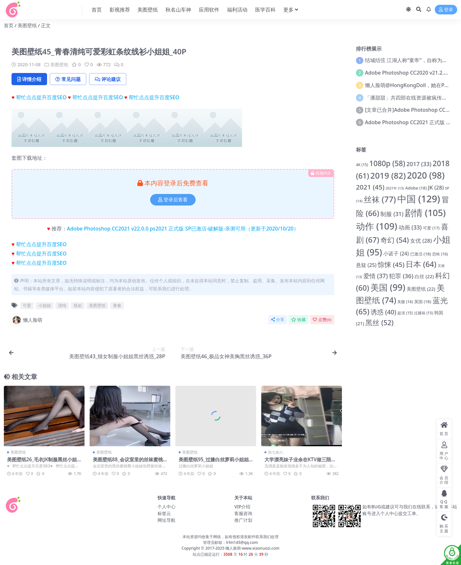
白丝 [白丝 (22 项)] (424, 276)
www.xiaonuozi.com (260, 548)
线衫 (78, 305)
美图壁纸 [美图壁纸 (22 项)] (421, 289)
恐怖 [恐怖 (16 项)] (440, 254)
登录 (446, 9)
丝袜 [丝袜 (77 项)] (380, 199)
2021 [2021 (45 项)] (370, 186)
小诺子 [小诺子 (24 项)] (395, 253)
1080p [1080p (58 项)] (387, 163)
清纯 (62, 305)
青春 (117, 305)
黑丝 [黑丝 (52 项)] (379, 322)
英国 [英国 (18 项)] (422, 301)
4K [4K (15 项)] (362, 164)
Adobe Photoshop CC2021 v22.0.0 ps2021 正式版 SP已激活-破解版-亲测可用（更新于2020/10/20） (183, 228)
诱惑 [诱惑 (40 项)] (383, 312)
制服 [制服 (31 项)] (391, 214)
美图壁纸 (27, 25)
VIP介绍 (242, 507)
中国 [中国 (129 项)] (418, 198)
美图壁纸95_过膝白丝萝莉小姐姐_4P (215, 462)
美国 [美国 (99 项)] (387, 287)
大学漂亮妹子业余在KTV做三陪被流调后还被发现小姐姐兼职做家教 (300, 462)
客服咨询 (243, 513)
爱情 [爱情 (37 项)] (375, 276)
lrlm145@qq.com (242, 542)
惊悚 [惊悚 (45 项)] (391, 264)
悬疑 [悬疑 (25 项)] (366, 265)
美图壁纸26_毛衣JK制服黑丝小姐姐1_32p (42, 462)
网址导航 (166, 520)
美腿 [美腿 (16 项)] (405, 301)
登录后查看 (173, 199)
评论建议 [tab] (108, 79)
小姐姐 (44, 305)
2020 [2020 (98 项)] (425, 175)
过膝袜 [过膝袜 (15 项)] (423, 313)
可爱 (27, 305)
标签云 (164, 513)
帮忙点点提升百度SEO (41, 97)
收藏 (298, 319)
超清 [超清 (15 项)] (405, 313)
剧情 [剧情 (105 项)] (425, 212)
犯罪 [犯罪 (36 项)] (401, 276)
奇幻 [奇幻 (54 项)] (394, 240)
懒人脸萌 (27, 320)
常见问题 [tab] (68, 79)
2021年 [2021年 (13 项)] (395, 188)
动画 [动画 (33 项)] (410, 227)
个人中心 (166, 507)
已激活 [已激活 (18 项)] (420, 254)
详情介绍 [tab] (29, 79)
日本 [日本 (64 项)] (421, 264)
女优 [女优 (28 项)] (421, 240)
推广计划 (243, 520)
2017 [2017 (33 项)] (419, 164)
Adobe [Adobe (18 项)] (416, 188)
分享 (277, 319)
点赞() (322, 319)
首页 (8, 25)
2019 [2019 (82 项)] (388, 175)
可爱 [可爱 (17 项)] (431, 228)
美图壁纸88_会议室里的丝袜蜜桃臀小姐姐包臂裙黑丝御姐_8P (128, 462)
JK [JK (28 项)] (436, 187)
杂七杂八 (275, 452)
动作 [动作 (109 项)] (376, 226)
